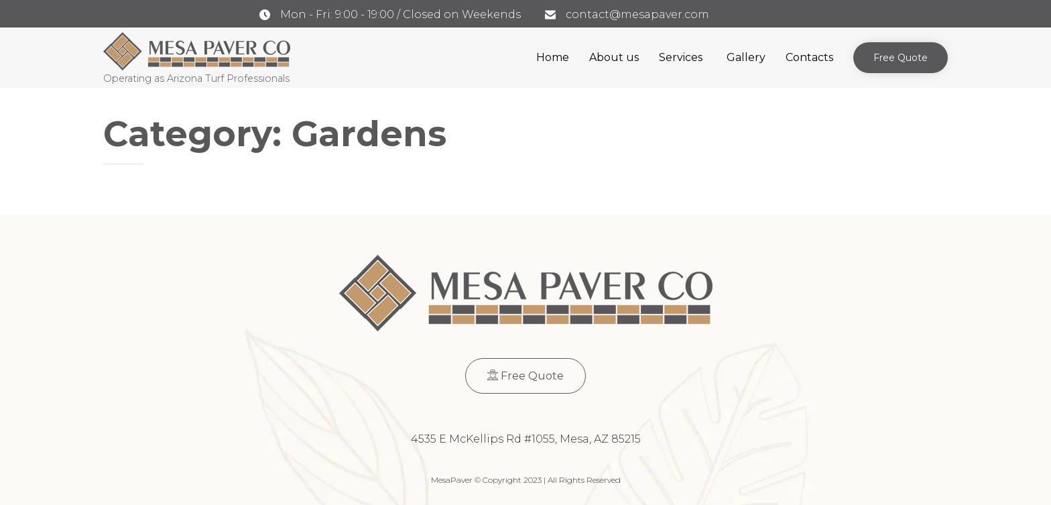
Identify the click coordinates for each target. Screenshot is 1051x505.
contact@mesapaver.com (637, 14)
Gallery (746, 57)
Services (680, 57)
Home (552, 57)
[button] (900, 57)
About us (614, 57)
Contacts (809, 57)
